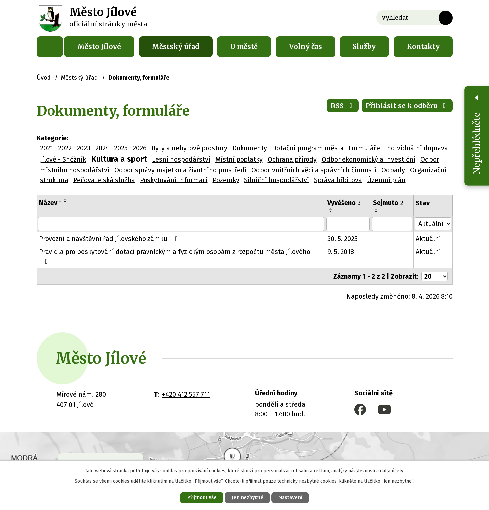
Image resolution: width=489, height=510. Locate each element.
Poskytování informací (174, 180)
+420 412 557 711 (186, 379)
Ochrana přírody (292, 159)
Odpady (393, 170)
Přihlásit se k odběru (407, 106)
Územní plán (386, 180)
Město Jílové (99, 46)
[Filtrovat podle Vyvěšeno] (348, 219)
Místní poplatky (239, 159)
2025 (121, 148)
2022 (65, 148)
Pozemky (226, 180)
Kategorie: (52, 138)
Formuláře (364, 148)
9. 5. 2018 (341, 247)
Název (50, 203)
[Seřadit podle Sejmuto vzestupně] (407, 199)
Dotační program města (308, 148)
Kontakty (423, 46)
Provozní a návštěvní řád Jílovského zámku (110, 234)
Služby (364, 46)
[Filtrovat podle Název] (181, 219)
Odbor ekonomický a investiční (368, 159)
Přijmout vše (201, 497)
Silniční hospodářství (276, 180)
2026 (140, 148)
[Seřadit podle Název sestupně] (65, 201)
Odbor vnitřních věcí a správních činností (313, 170)
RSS (342, 106)
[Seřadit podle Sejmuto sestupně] (407, 201)
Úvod (50, 46)
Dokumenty (249, 148)
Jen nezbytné (247, 497)
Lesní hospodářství (181, 159)
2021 (46, 148)
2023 (83, 148)
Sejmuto (389, 203)
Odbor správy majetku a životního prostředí (180, 170)
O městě (244, 46)
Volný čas (305, 46)
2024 (102, 148)
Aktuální (428, 234)
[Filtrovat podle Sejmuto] (393, 219)
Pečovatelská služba (104, 180)
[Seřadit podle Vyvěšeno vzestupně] (365, 199)
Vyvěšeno (344, 203)
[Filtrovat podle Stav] (433, 218)
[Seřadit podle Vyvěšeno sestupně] (365, 201)
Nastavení (291, 497)
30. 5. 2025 (343, 234)
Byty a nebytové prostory (189, 148)
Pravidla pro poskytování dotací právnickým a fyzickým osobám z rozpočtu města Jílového (181, 247)
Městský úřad (175, 46)
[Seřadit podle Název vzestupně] (65, 199)
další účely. (392, 470)
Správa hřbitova (338, 180)
